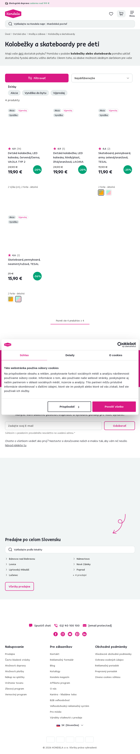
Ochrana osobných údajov (109, 659)
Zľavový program (14, 688)
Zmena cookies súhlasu (107, 677)
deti (21, 53)
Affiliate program (60, 682)
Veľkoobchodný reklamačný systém (69, 706)
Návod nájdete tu (15, 445)
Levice (12, 564)
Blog (52, 665)
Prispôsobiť (69, 406)
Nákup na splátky (15, 677)
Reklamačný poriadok (107, 665)
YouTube (70, 634)
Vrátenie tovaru (14, 682)
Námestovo (83, 559)
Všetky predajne (19, 586)
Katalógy (55, 671)
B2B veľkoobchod (59, 700)
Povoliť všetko (114, 406)
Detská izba (19, 34)
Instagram (63, 634)
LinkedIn (84, 634)
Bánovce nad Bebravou (22, 559)
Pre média (55, 711)
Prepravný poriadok (106, 671)
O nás (53, 688)
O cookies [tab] (115, 355)
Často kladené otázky (17, 659)
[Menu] (132, 13)
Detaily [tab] (70, 355)
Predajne (10, 654)
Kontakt (54, 654)
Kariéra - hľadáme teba (63, 694)
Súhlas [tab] (24, 355)
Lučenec (13, 575)
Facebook (55, 634)
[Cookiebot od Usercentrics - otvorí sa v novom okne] (120, 344)
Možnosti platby (14, 671)
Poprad (81, 569)
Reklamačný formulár (62, 659)
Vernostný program (16, 694)
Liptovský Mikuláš (19, 569)
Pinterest (77, 634)
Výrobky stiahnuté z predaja (66, 717)
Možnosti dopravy (15, 665)
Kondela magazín (59, 677)
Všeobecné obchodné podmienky (113, 654)
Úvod (7, 34)
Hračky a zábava (37, 34)
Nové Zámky (84, 564)
